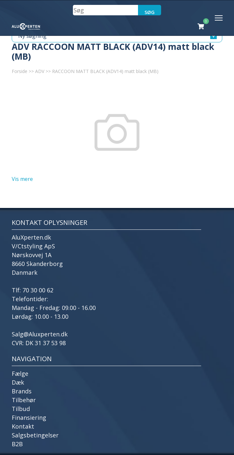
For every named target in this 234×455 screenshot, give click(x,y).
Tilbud (21, 409)
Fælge (20, 373)
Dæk (18, 382)
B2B (17, 444)
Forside (19, 71)
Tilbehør (24, 400)
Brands (22, 391)
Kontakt (23, 426)
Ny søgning (117, 35)
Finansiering (29, 417)
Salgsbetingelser (35, 435)
